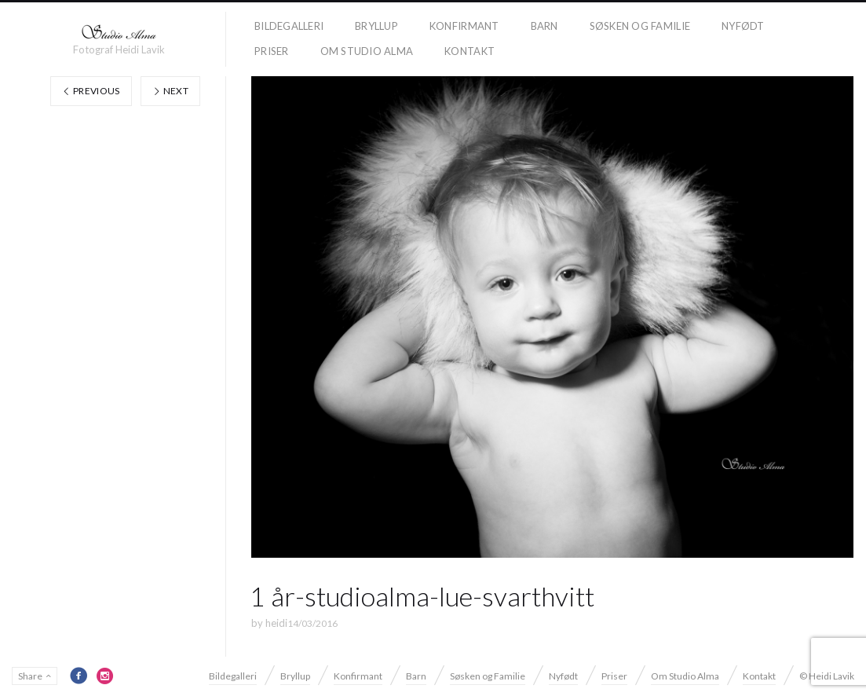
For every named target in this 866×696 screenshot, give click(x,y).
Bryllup (376, 26)
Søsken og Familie (640, 26)
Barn (544, 26)
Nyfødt (743, 26)
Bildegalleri (288, 26)
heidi (276, 623)
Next (170, 91)
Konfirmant (464, 26)
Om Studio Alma (367, 51)
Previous (91, 91)
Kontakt (469, 51)
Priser (271, 51)
